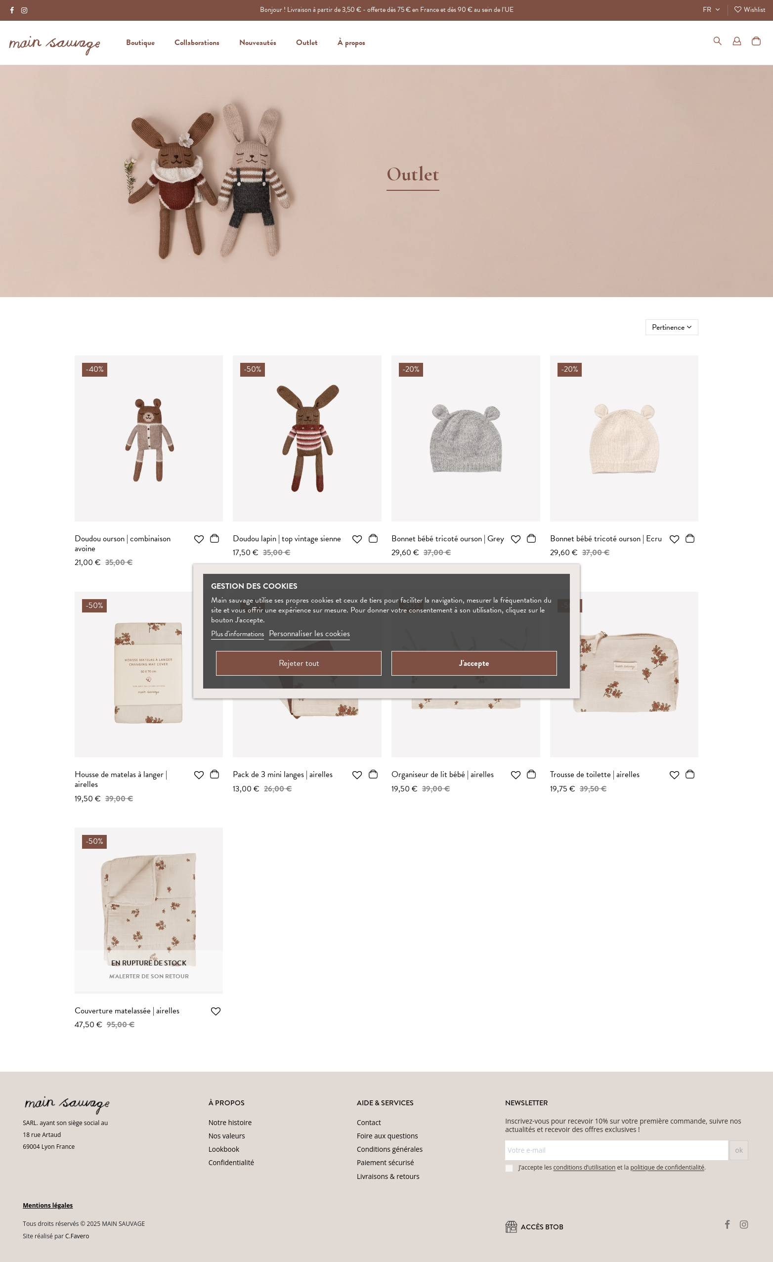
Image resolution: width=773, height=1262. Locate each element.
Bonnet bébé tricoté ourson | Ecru (606, 538)
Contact (369, 1122)
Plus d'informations (237, 633)
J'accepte (474, 663)
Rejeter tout (299, 663)
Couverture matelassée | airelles (127, 1010)
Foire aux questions (387, 1135)
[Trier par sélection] (672, 327)
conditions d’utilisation (585, 1168)
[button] (351, 42)
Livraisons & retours (388, 1176)
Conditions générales (390, 1149)
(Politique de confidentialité (158, 1248)
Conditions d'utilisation (223, 1248)
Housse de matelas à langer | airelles (121, 779)
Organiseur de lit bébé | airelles (442, 774)
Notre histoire (230, 1122)
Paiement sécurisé (385, 1162)
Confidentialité (232, 1162)
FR (712, 9)
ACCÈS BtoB (534, 1227)
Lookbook (224, 1149)
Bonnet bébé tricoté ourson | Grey (447, 538)
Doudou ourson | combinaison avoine (123, 543)
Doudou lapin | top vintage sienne (287, 538)
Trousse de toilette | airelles (595, 774)
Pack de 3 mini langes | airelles (283, 774)
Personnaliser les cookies (309, 633)
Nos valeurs (227, 1135)
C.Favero (77, 1236)
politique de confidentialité (667, 1168)
